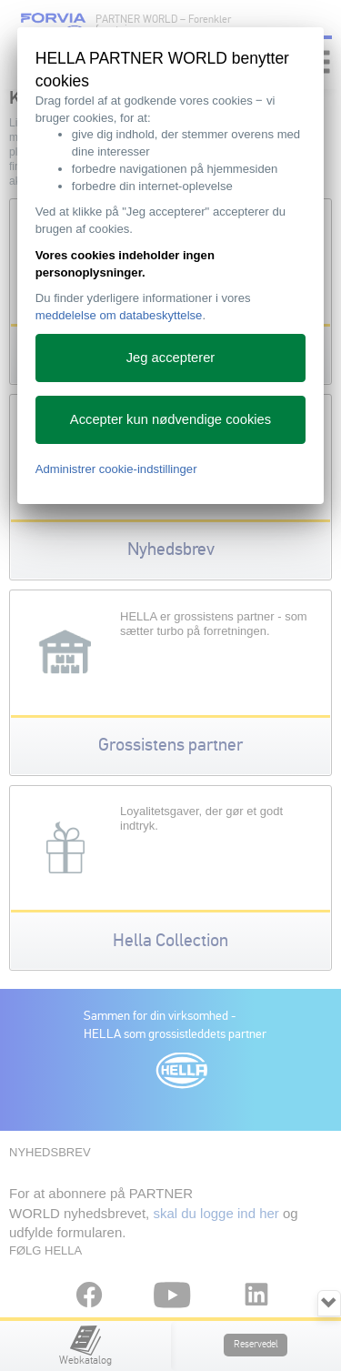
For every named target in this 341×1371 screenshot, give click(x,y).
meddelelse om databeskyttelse (119, 315)
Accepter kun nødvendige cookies (170, 419)
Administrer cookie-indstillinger (116, 469)
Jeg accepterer (171, 357)
